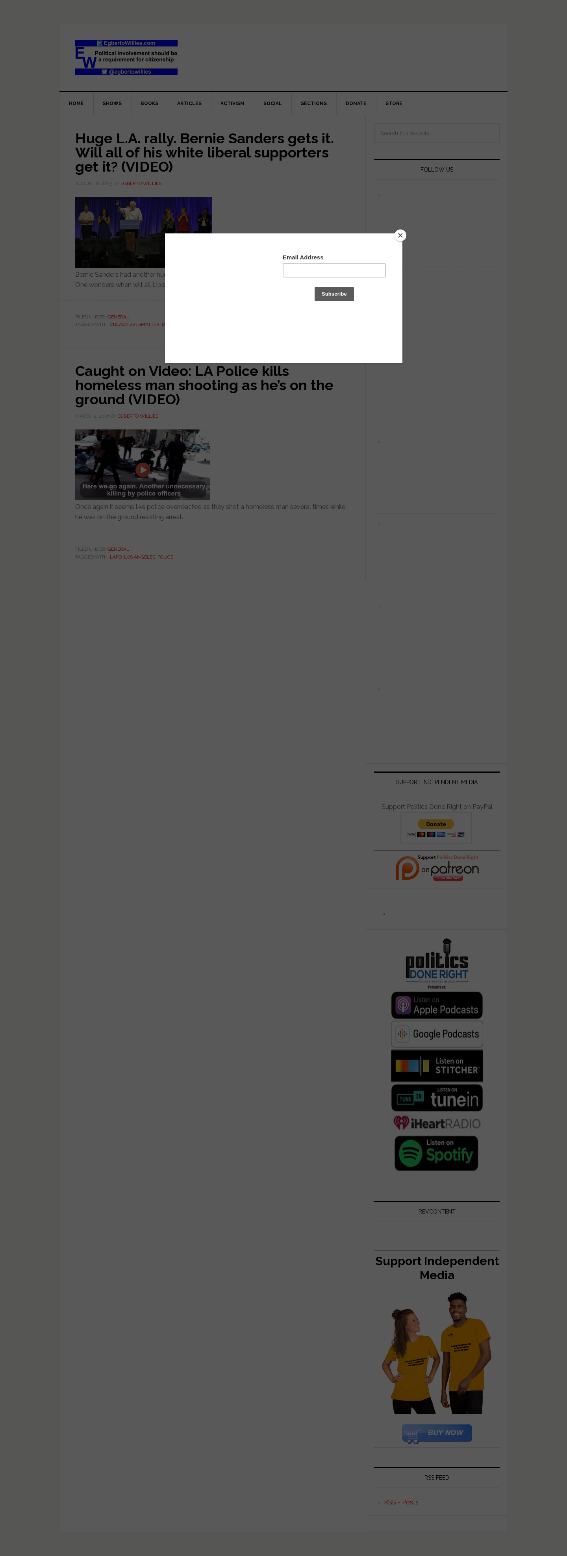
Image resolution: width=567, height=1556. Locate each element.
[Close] (400, 235)
